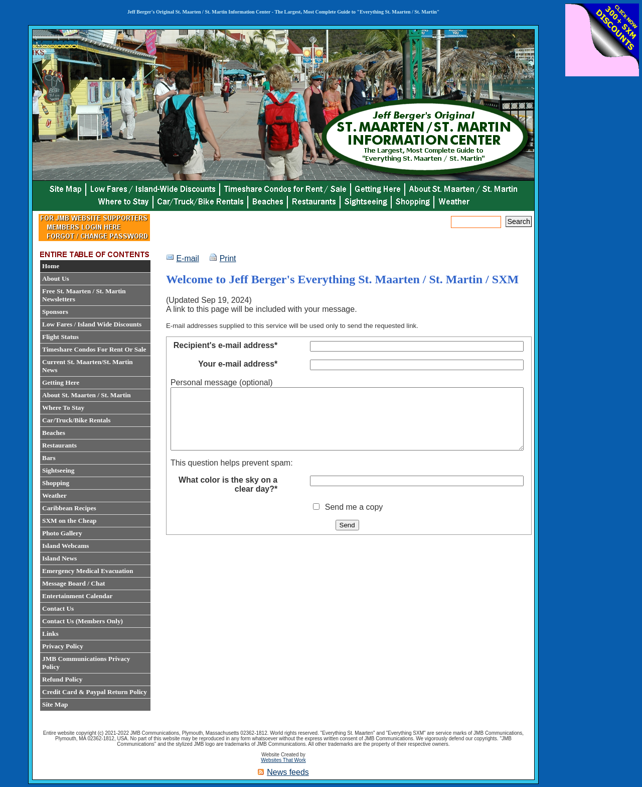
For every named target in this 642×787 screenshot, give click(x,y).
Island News (59, 558)
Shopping (55, 483)
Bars (49, 458)
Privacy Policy (62, 646)
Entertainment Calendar (77, 596)
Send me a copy (354, 519)
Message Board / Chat (73, 583)
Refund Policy (62, 679)
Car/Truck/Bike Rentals (76, 420)
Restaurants (59, 445)
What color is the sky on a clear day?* (228, 496)
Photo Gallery (62, 533)
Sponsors (55, 311)
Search (518, 221)
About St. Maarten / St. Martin (86, 395)
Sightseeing (58, 470)
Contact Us (58, 608)
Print (228, 258)
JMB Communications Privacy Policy (86, 662)
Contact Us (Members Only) (82, 621)
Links (50, 633)
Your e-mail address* (237, 364)
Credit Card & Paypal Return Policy (94, 692)
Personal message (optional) (222, 382)
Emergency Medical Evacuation (87, 571)
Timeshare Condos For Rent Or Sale (94, 349)
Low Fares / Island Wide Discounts (91, 324)
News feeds (288, 772)
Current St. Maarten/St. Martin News (87, 366)
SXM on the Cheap (69, 520)
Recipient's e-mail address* (225, 345)
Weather (54, 495)
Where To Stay (63, 407)
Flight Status (60, 337)
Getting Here (60, 382)
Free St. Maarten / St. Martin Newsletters (84, 295)
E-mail (187, 258)
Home (50, 266)
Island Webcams (65, 545)
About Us (55, 278)
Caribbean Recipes (69, 508)
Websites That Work (283, 760)
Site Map (55, 704)
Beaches (53, 432)
